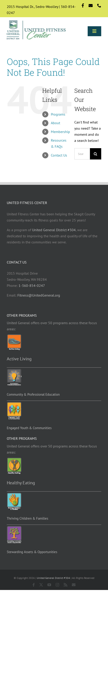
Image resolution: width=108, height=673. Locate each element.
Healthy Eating (21, 483)
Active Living (19, 359)
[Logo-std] (36, 20)
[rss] (65, 585)
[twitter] (41, 585)
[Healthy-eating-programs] (14, 459)
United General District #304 (54, 230)
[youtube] (49, 585)
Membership (60, 131)
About (55, 123)
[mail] (91, 5)
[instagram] (57, 585)
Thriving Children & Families (27, 518)
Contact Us (59, 155)
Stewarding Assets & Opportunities (32, 552)
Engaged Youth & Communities (29, 428)
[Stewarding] (14, 528)
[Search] (95, 153)
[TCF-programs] (14, 494)
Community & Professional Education (33, 394)
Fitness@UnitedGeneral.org (38, 295)
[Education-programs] (14, 370)
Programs (58, 114)
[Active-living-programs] (14, 336)
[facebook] (83, 5)
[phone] (99, 5)
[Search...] (82, 153)
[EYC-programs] (14, 404)
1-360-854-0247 (32, 285)
